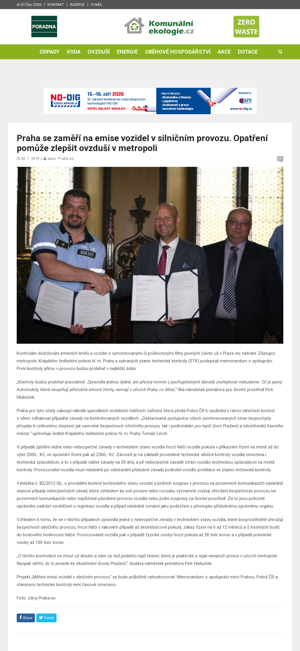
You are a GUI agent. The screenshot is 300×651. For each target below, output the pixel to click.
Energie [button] (127, 52)
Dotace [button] (248, 52)
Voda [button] (74, 52)
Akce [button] (224, 52)
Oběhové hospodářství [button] (178, 52)
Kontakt (55, 4)
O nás (96, 4)
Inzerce (77, 4)
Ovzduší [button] (99, 52)
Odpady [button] (49, 52)
